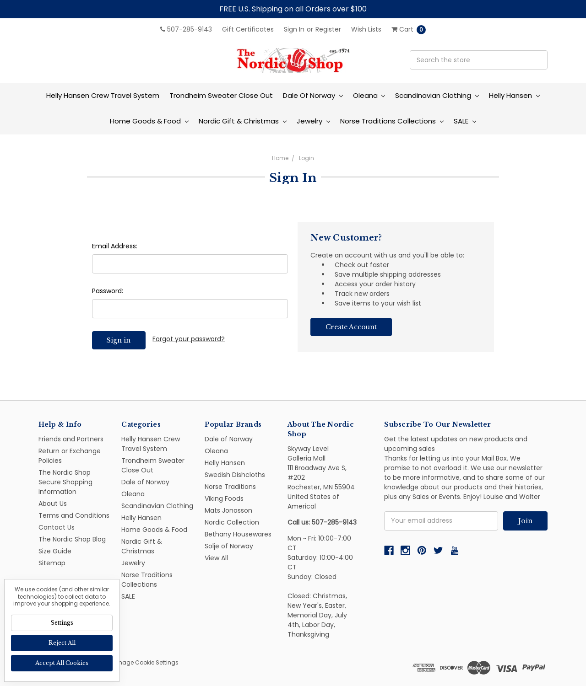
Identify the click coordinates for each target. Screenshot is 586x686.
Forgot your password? (188, 338)
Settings (61, 622)
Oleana (369, 95)
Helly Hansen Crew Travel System (102, 95)
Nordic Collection (232, 522)
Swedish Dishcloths (235, 474)
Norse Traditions (230, 486)
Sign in (294, 29)
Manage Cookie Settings (144, 662)
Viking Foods (224, 498)
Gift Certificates (248, 29)
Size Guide (54, 551)
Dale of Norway (313, 95)
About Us (52, 503)
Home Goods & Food (149, 121)
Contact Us (56, 527)
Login (306, 158)
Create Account (351, 327)
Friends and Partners (70, 439)
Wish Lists (366, 29)
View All (216, 558)
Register (328, 29)
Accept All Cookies (61, 662)
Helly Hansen (514, 95)
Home (280, 158)
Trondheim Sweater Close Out (221, 95)
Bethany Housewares (238, 534)
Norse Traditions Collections (392, 121)
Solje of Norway (229, 546)
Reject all (62, 642)
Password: (107, 290)
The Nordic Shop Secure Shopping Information (65, 482)
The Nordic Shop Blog (72, 539)
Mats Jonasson (228, 510)
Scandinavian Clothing (437, 95)
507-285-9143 (186, 29)
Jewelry (313, 121)
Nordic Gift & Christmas (243, 121)
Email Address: (114, 246)
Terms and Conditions (73, 515)
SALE (465, 121)
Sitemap (51, 563)
